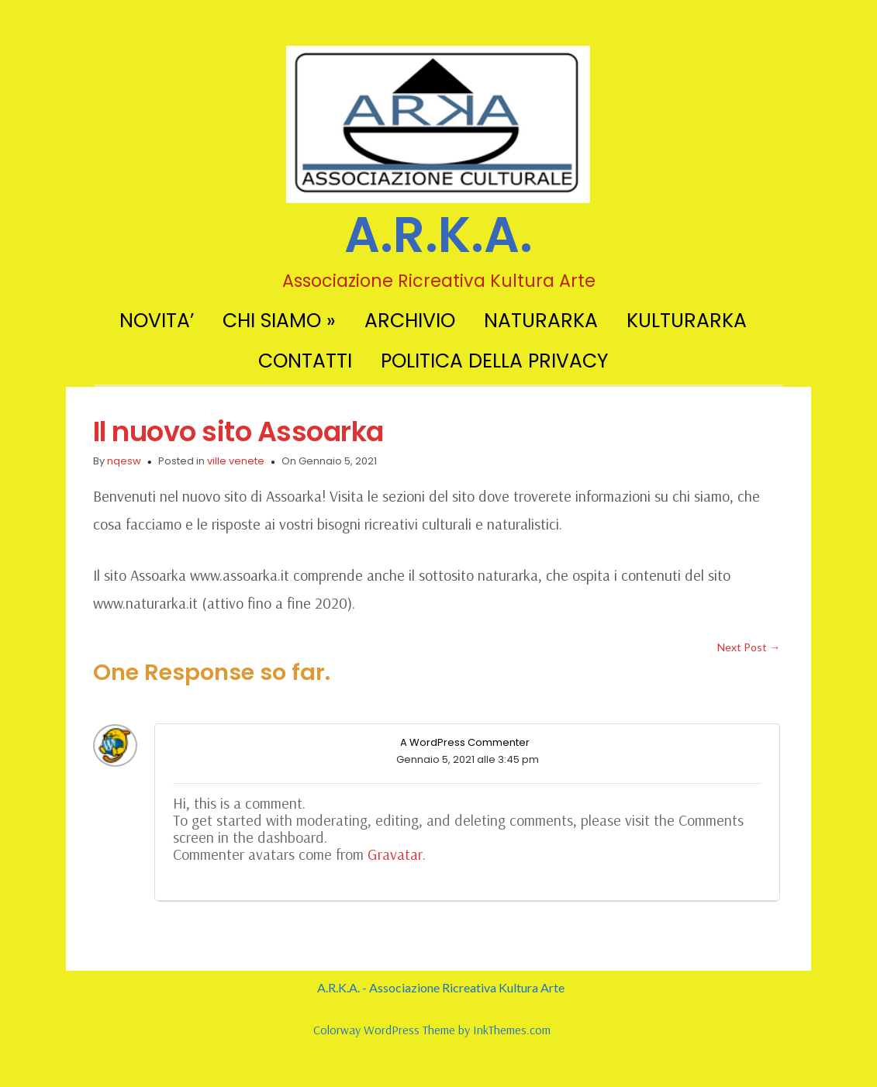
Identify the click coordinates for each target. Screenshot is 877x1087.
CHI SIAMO (279, 320)
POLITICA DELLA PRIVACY (494, 360)
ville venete (235, 461)
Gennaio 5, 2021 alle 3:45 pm (467, 759)
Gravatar (395, 854)
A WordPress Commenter (465, 742)
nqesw (124, 461)
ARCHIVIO (409, 320)
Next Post (748, 647)
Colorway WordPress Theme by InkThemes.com (432, 1029)
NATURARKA (541, 320)
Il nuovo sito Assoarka (238, 431)
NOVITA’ (156, 320)
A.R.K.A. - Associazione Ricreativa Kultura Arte (441, 987)
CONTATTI (305, 360)
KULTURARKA (687, 320)
